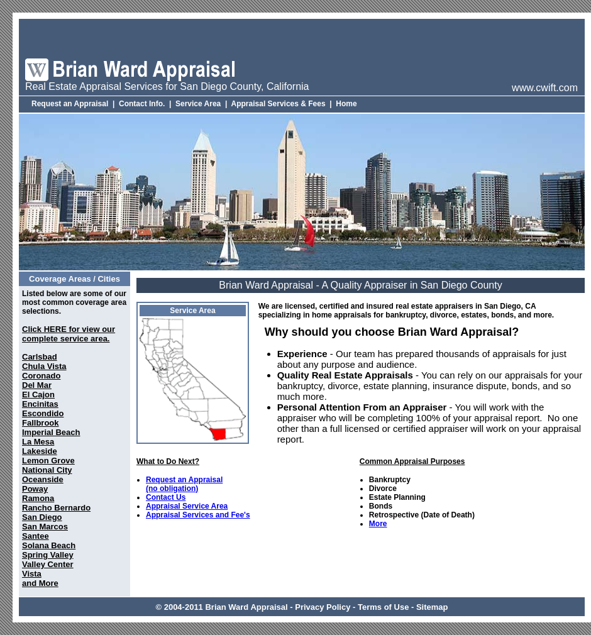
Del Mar (37, 385)
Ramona (38, 498)
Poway (35, 489)
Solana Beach (48, 545)
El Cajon (38, 394)
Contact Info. (142, 103)
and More (40, 583)
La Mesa (38, 441)
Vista (31, 573)
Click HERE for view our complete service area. (68, 333)
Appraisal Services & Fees (278, 103)
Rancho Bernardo (56, 507)
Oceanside (43, 479)
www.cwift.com (545, 87)
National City (47, 470)
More (378, 523)
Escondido (43, 413)
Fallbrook (40, 423)
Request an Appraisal (69, 103)
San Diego (42, 517)
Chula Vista (44, 366)
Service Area (198, 103)
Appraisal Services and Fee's (198, 515)
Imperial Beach (51, 432)
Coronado (41, 375)
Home (346, 103)
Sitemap (432, 607)
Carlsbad (39, 357)
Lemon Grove (48, 460)
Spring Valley (48, 555)
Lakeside (39, 451)
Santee (35, 536)
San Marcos (45, 526)
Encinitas (40, 404)
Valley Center (48, 564)
